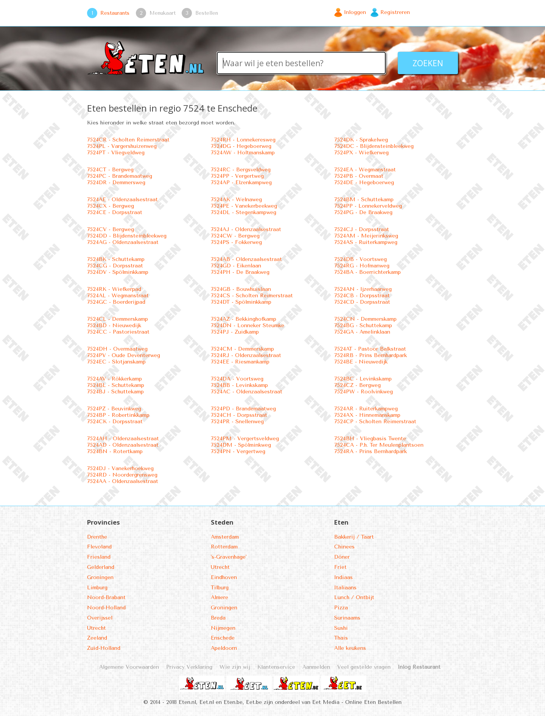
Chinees (344, 547)
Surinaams (347, 618)
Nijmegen (223, 628)
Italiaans (345, 587)
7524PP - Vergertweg (237, 176)
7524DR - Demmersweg (116, 182)
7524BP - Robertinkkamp (118, 415)
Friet (340, 567)
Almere (219, 597)
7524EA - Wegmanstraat (365, 169)
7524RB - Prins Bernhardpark (370, 355)
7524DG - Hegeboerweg (241, 146)
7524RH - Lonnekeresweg (243, 140)
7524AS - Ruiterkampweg (365, 242)
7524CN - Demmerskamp (365, 319)
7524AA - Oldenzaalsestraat (122, 481)
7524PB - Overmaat (358, 176)
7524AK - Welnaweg (236, 199)
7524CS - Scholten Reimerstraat (252, 295)
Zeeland (97, 638)
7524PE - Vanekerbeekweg (244, 206)
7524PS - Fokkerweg (236, 242)
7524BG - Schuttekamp (363, 325)
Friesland (99, 557)
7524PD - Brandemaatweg (243, 408)
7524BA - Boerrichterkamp (367, 272)
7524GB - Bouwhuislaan (241, 289)
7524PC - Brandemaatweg (119, 176)
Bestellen (206, 13)
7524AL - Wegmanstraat (118, 295)
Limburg (97, 587)
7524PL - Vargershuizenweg (122, 146)
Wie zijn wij (235, 667)
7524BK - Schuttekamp (116, 259)
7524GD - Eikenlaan (236, 265)
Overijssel (99, 618)
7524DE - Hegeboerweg (364, 182)
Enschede (223, 638)
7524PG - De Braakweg (363, 212)
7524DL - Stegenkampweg (243, 212)
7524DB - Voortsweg (360, 259)
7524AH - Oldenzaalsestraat (123, 438)
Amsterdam (225, 537)
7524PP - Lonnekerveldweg (368, 206)
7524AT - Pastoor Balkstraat (370, 349)
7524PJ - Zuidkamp (235, 332)
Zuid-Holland (103, 648)
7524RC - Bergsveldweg (241, 169)
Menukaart (162, 13)
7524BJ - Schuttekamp (115, 391)
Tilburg (220, 587)
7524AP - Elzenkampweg (241, 182)
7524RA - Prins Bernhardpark (370, 451)
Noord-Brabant (106, 597)
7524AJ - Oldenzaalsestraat (246, 229)
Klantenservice (276, 667)
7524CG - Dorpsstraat (115, 265)
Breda (218, 618)
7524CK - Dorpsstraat (115, 421)
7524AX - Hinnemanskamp (367, 415)
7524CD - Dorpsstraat (362, 302)
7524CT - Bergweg (110, 169)
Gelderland (100, 567)
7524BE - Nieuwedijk (361, 362)
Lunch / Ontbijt (354, 597)
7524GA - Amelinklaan (362, 332)
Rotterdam (224, 547)
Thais (341, 638)
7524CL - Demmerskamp (117, 319)
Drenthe (97, 537)
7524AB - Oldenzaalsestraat (246, 259)
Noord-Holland (106, 607)
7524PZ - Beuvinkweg (114, 408)
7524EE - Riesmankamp (240, 362)
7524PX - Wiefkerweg (361, 152)
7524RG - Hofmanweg (361, 265)
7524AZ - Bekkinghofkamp (243, 319)
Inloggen (355, 12)
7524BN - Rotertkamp (115, 451)
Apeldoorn (224, 648)
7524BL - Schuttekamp (115, 385)
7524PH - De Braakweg (240, 272)
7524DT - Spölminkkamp (241, 302)
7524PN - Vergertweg (238, 451)
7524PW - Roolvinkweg (363, 391)
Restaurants (114, 13)
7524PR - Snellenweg (237, 421)
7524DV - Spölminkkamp (117, 272)
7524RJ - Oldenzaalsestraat (246, 355)
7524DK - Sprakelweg (361, 140)
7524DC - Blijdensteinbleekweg (374, 146)
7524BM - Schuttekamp (364, 199)
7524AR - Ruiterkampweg (366, 408)
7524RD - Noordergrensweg (122, 475)
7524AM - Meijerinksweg (366, 236)
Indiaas (343, 577)
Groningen (100, 577)
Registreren (395, 12)
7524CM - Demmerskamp (242, 349)
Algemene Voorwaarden (129, 667)
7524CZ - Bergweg (357, 385)
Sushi (341, 628)
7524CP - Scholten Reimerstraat (375, 421)
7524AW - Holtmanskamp (243, 152)
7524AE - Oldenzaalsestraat (122, 199)
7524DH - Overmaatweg (117, 349)
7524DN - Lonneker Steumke (247, 325)
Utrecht (96, 628)
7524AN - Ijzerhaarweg (363, 289)
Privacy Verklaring (189, 667)
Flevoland (99, 547)
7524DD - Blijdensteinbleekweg (127, 236)
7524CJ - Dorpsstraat (361, 229)
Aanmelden (316, 667)
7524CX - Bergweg (110, 206)
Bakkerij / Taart (354, 537)
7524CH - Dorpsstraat (239, 415)
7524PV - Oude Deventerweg (123, 355)
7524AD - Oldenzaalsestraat (123, 445)
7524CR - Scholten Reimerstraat (128, 140)
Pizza (341, 607)
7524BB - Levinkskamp (239, 385)
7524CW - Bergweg (235, 236)
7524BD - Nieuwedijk (114, 325)
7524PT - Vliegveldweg (116, 152)
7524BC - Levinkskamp (363, 379)
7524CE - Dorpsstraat (114, 212)
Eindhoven (224, 577)
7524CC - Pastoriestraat (118, 332)
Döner (342, 557)
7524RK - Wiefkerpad (114, 289)
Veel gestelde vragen (364, 667)
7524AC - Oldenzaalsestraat (246, 391)
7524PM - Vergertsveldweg (245, 438)
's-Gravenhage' (228, 557)
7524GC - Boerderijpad (116, 302)
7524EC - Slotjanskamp (116, 362)
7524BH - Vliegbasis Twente (370, 438)
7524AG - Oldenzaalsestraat (123, 242)
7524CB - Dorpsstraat (362, 295)
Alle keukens (350, 648)
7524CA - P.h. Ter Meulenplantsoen (379, 445)
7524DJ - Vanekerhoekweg (120, 468)
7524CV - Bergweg (110, 229)
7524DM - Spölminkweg (241, 445)
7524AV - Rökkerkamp (114, 379)
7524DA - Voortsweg (237, 379)
